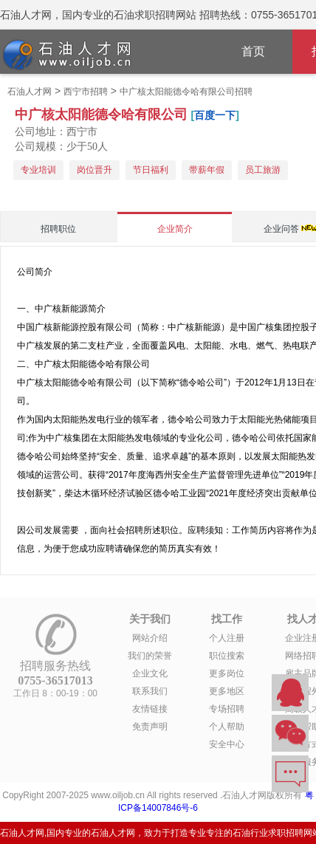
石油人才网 (29, 91)
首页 (253, 51)
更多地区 (226, 691)
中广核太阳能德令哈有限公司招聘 (186, 91)
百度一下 (215, 115)
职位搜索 (226, 656)
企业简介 (175, 229)
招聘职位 (58, 229)
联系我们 (150, 691)
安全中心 (226, 744)
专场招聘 (226, 709)
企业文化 (150, 673)
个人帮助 (226, 726)
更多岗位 (226, 673)
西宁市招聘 (85, 91)
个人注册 (226, 638)
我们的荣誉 (150, 656)
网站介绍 (150, 638)
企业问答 (281, 229)
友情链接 (150, 709)
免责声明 (150, 726)
